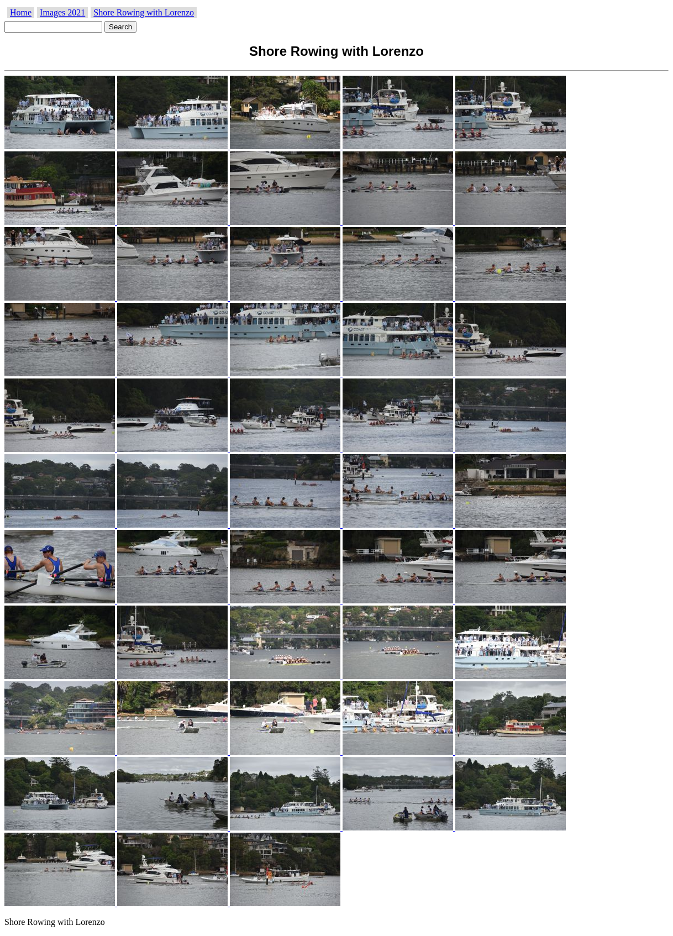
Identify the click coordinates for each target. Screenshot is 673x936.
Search (120, 27)
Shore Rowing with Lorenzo (143, 12)
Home (20, 12)
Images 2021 (62, 12)
